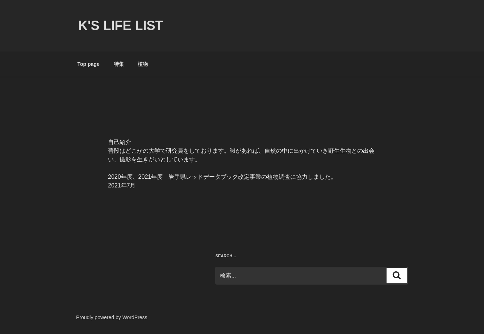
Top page (89, 64)
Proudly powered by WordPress (111, 317)
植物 (143, 64)
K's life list (120, 25)
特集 (119, 64)
